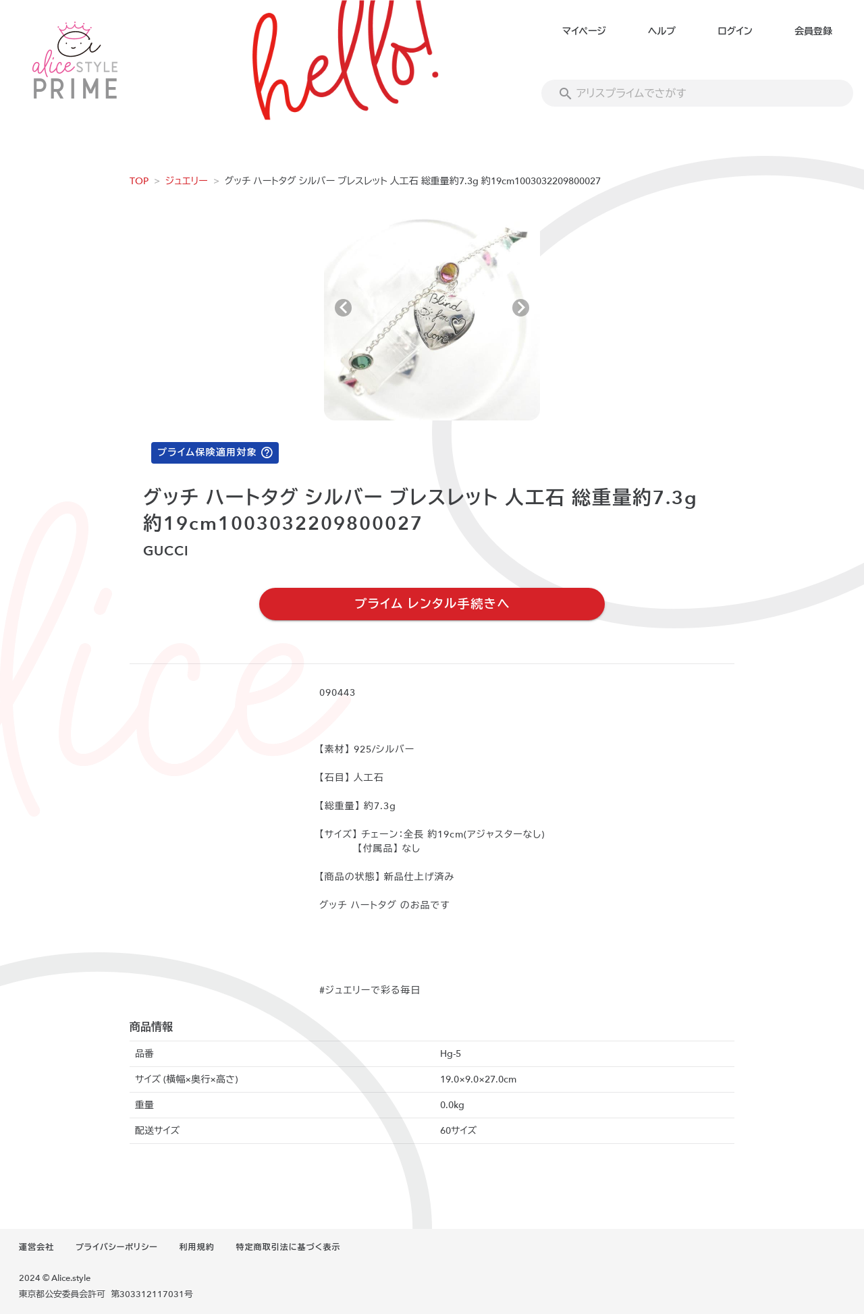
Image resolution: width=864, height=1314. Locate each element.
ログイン (735, 31)
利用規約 (197, 1247)
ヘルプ (662, 31)
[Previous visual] (343, 308)
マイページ (584, 31)
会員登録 (813, 31)
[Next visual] (520, 308)
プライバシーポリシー (117, 1247)
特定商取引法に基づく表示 (288, 1247)
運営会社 (36, 1247)
